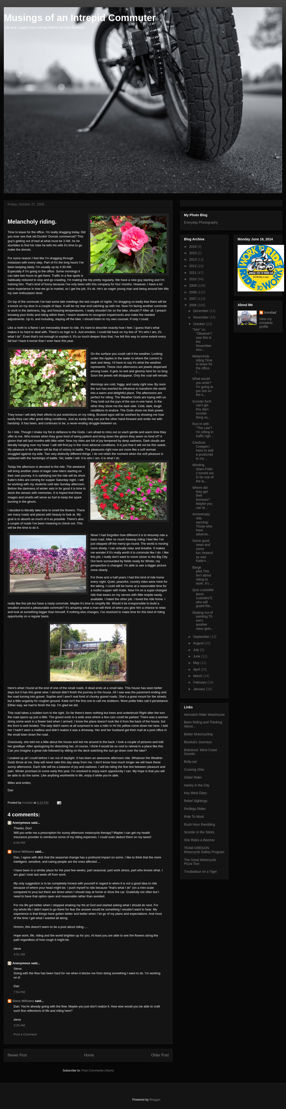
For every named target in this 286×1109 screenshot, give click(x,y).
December (201, 311)
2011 (193, 273)
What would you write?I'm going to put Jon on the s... (202, 387)
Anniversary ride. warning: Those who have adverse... (202, 524)
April (197, 669)
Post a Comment (25, 1034)
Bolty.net (190, 762)
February (200, 682)
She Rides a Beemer (199, 840)
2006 (193, 305)
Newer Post (17, 1055)
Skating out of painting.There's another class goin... (203, 620)
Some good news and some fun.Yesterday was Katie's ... (202, 551)
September (201, 637)
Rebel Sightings (195, 801)
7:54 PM (19, 992)
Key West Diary (195, 793)
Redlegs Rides (195, 809)
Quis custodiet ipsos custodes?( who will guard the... (203, 598)
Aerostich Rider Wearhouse (204, 714)
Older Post (160, 1055)
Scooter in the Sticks (199, 832)
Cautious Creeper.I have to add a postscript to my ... (202, 450)
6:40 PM (19, 843)
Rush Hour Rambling (199, 824)
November (201, 317)
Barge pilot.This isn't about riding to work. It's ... (202, 575)
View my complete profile (266, 322)
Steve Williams (23, 851)
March (198, 676)
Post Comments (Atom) (98, 1070)
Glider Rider (193, 777)
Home (89, 1055)
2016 (193, 246)
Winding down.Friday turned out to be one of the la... (203, 473)
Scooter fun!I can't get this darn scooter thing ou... (201, 409)
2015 (193, 253)
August (198, 643)
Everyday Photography (201, 222)
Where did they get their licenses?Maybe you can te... (202, 498)
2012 (193, 266)
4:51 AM (19, 954)
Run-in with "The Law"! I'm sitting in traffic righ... (202, 430)
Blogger (154, 1099)
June (197, 656)
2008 (193, 292)
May (196, 663)
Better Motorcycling (198, 734)
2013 (193, 259)
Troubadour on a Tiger (200, 871)
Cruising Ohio (194, 769)
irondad (270, 312)
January (199, 689)
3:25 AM (19, 1025)
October (199, 324)
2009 (193, 285)
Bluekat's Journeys (198, 742)
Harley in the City (196, 785)
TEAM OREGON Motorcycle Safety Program (204, 850)
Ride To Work (194, 816)
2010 (193, 279)
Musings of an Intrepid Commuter (80, 17)
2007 (193, 299)
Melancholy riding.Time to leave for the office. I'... (202, 364)
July (196, 650)
